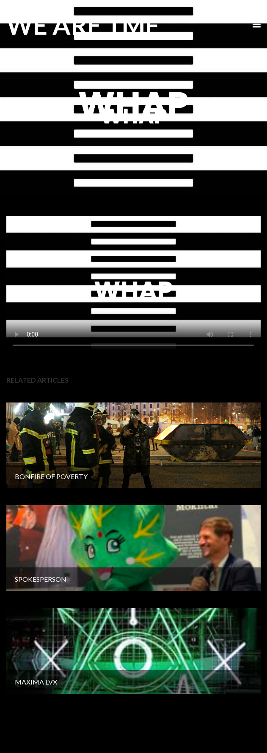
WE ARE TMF (82, 25)
